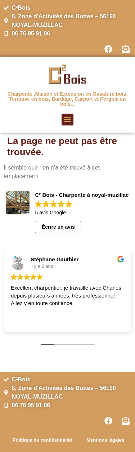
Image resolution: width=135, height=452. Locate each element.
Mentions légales (105, 440)
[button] (67, 119)
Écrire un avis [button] (58, 227)
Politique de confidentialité (42, 440)
